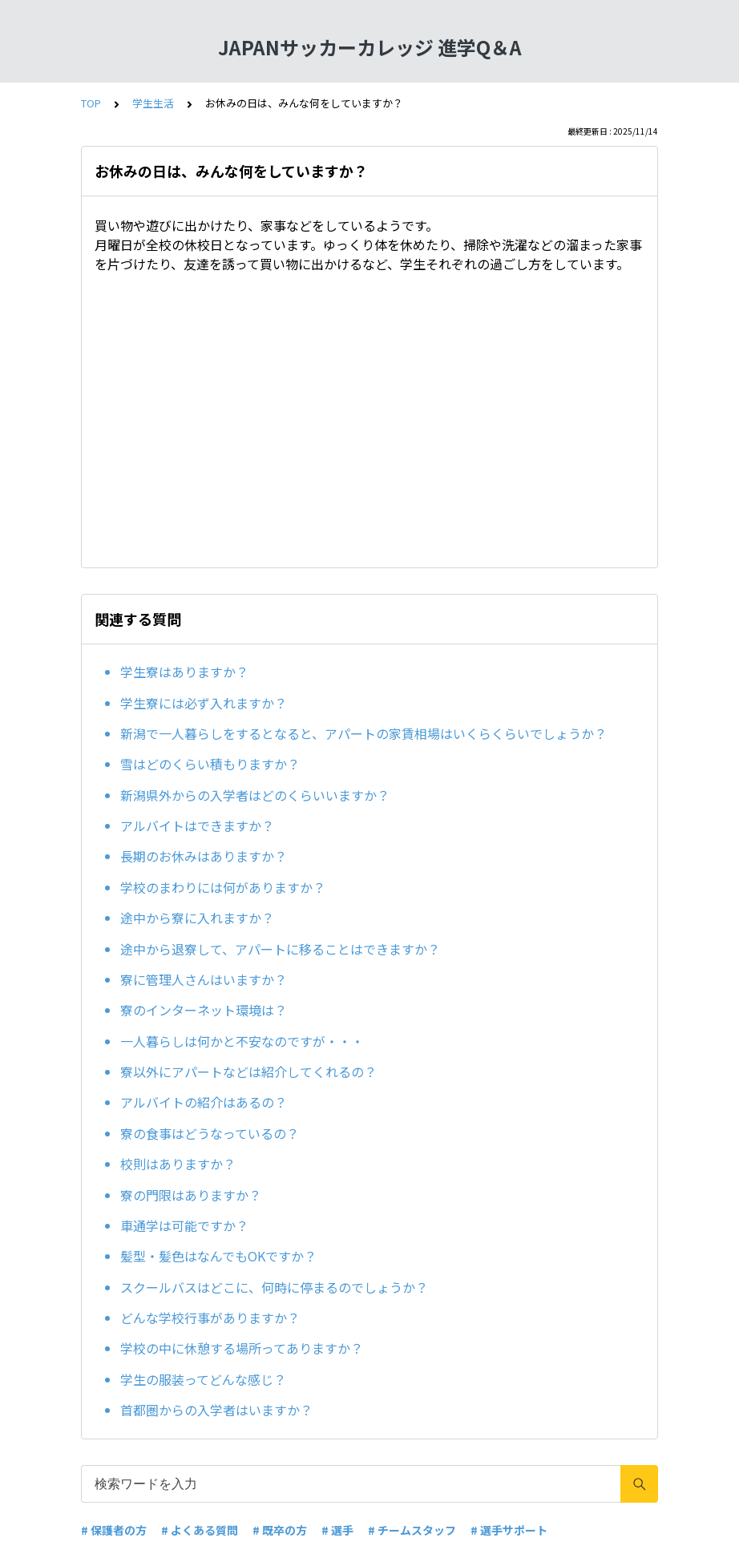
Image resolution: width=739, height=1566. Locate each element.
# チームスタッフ (412, 1530)
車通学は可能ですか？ (184, 1225)
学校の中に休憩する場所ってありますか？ (241, 1348)
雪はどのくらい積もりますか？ (210, 763)
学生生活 (153, 103)
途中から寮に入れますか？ (197, 917)
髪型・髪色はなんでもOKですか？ (218, 1255)
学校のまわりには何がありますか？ (222, 887)
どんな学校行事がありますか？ (210, 1317)
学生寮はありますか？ (184, 671)
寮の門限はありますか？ (190, 1195)
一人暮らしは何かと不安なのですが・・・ (242, 1041)
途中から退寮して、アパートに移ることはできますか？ (280, 949)
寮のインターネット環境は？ (203, 1009)
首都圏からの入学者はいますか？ (216, 1409)
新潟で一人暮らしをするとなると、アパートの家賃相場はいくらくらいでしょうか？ (363, 733)
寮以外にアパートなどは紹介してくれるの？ (248, 1071)
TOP (91, 103)
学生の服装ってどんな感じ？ (203, 1379)
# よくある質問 (199, 1530)
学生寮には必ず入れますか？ (203, 702)
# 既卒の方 (279, 1530)
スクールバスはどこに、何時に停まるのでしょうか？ (274, 1287)
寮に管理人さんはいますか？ (203, 979)
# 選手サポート (508, 1530)
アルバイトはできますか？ (197, 825)
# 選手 (337, 1530)
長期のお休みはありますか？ (203, 856)
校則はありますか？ (178, 1163)
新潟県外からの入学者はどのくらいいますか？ (255, 795)
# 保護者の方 (114, 1530)
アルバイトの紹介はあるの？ (203, 1102)
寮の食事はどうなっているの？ (209, 1133)
